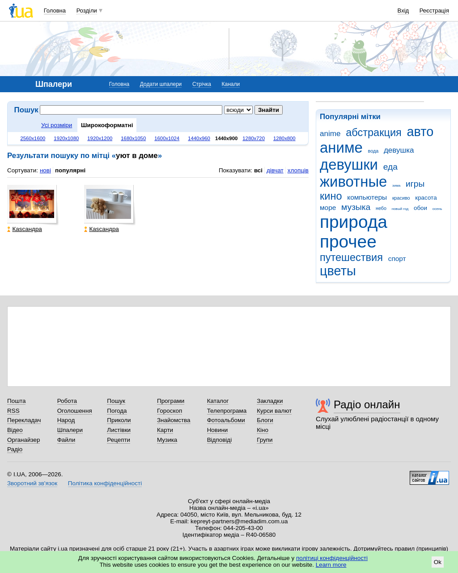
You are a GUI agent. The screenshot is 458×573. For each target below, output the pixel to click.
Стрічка (201, 84)
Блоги (265, 420)
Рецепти (118, 439)
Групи (264, 439)
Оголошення (74, 410)
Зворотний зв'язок (32, 483)
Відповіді (219, 439)
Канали (231, 84)
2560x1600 (32, 138)
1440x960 (199, 138)
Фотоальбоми (226, 420)
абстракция (374, 132)
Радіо (14, 449)
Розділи (86, 10)
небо (381, 208)
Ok (437, 562)
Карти (165, 430)
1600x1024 (166, 138)
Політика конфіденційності (105, 483)
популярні (70, 170)
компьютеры (367, 197)
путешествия (351, 257)
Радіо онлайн (367, 404)
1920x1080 (66, 138)
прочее (348, 241)
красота (426, 197)
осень (437, 209)
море (328, 207)
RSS (13, 410)
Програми (170, 401)
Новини (217, 430)
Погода (117, 410)
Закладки (270, 401)
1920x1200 (99, 138)
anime (330, 133)
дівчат (275, 170)
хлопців (298, 170)
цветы (338, 271)
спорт (397, 258)
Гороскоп (169, 410)
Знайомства (174, 420)
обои (420, 208)
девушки (349, 164)
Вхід (403, 10)
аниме (341, 147)
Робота (67, 401)
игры (415, 183)
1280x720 (253, 138)
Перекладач (24, 420)
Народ (66, 420)
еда (390, 166)
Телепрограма (227, 410)
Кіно (262, 430)
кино (331, 196)
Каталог (218, 401)
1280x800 (284, 138)
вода (373, 151)
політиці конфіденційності (332, 558)
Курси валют (274, 410)
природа (353, 221)
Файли (66, 439)
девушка (399, 150)
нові (45, 170)
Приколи (119, 420)
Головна (55, 10)
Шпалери (70, 430)
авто (420, 131)
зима (396, 186)
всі (258, 170)
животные (353, 181)
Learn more (331, 564)
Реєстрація (434, 10)
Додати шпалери (161, 84)
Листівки (119, 430)
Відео (15, 430)
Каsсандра (24, 229)
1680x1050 (133, 138)
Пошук (116, 401)
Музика (167, 439)
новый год (400, 209)
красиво (401, 198)
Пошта (16, 401)
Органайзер (23, 439)
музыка (355, 207)
